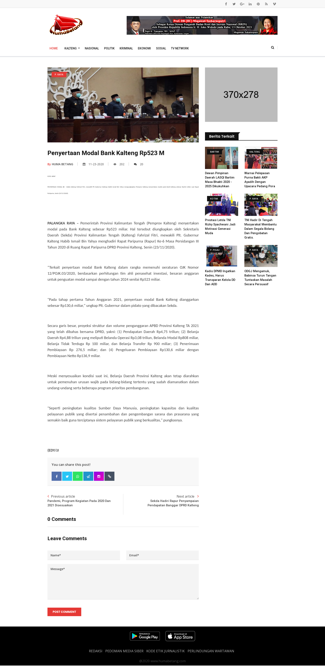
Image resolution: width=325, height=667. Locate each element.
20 (138, 164)
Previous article (85, 501)
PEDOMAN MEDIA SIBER (124, 652)
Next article (161, 501)
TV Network (180, 48)
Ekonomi (144, 48)
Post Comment (64, 613)
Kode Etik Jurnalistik (165, 652)
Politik (109, 48)
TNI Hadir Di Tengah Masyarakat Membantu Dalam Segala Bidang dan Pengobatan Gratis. (259, 228)
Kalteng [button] (70, 48)
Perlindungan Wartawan (211, 652)
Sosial (161, 48)
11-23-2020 (93, 164)
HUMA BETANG (60, 164)
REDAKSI (95, 652)
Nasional (92, 48)
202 (118, 164)
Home (54, 48)
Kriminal (126, 48)
